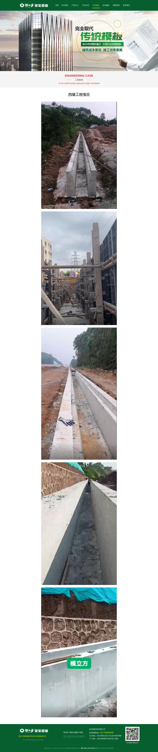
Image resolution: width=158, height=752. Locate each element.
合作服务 (106, 4)
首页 (57, 5)
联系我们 (126, 5)
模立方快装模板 (34, 731)
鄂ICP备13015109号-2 (89, 748)
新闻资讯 (117, 4)
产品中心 (75, 4)
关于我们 (65, 4)
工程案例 (96, 4)
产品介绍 (86, 4)
